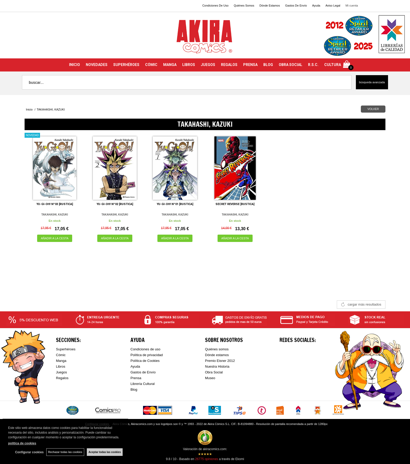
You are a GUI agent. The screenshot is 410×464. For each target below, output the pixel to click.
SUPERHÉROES (126, 65)
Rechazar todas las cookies (65, 452)
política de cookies (22, 443)
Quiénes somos (217, 349)
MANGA (169, 65)
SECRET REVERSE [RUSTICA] (234, 204)
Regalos (62, 378)
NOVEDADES (96, 65)
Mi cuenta (351, 5)
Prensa (135, 378)
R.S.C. (313, 65)
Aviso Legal (333, 5)
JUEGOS (208, 65)
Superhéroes (65, 349)
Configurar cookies (29, 452)
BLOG (268, 65)
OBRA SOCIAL (290, 65)
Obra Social (214, 372)
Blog (133, 389)
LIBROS (188, 65)
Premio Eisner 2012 (220, 361)
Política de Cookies (145, 361)
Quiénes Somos (244, 5)
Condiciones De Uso (215, 5)
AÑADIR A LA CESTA (55, 238)
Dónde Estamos (269, 5)
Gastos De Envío (296, 5)
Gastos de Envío (143, 372)
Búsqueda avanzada (372, 82)
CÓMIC (151, 65)
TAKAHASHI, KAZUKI (54, 214)
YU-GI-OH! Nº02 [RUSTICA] (114, 204)
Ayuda (316, 5)
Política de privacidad (146, 355)
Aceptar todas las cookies (105, 452)
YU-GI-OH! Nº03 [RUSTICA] (54, 204)
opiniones (206, 459)
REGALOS (229, 65)
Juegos (61, 372)
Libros (60, 366)
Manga (61, 361)
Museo (210, 378)
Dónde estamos (217, 355)
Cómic (61, 355)
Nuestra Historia (217, 366)
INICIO (74, 65)
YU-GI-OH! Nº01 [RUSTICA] (175, 204)
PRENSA (250, 65)
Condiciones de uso (145, 349)
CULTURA (332, 65)
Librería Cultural (142, 384)
